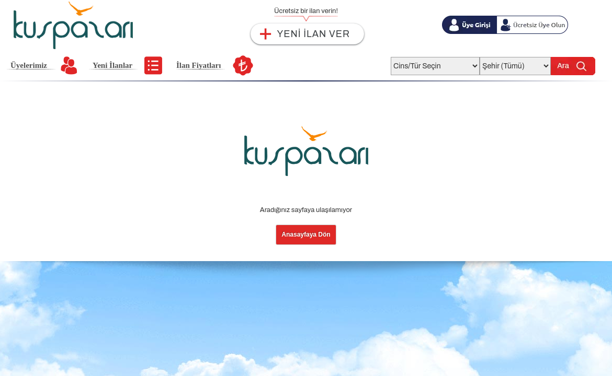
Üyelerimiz (28, 65)
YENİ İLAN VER (313, 34)
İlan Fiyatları (198, 65)
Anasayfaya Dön (305, 234)
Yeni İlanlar (112, 65)
